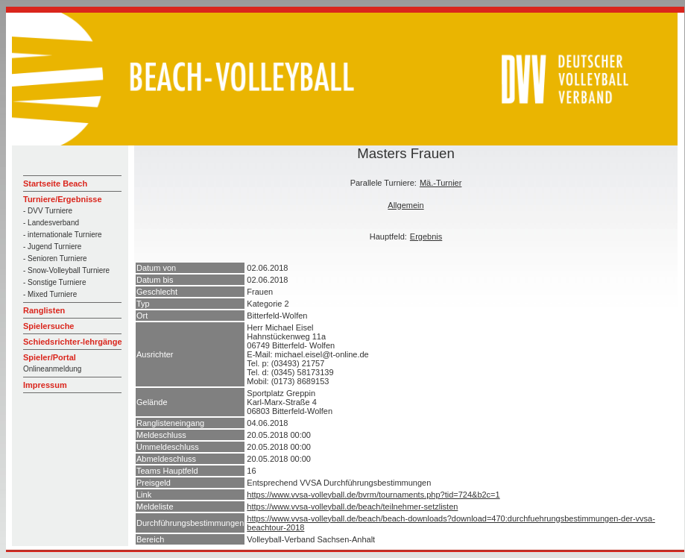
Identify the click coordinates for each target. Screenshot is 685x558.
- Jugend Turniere (52, 246)
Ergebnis (426, 236)
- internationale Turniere (62, 235)
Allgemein (405, 205)
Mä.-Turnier (440, 182)
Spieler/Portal (49, 357)
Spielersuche (48, 326)
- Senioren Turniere (55, 258)
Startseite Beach (55, 183)
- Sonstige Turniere (54, 282)
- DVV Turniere (47, 211)
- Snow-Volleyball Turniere (66, 270)
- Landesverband (51, 223)
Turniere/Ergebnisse (62, 199)
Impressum (45, 384)
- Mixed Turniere (50, 294)
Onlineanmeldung (52, 369)
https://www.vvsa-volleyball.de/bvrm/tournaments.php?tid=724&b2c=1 (373, 494)
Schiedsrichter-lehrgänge (72, 341)
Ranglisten (44, 310)
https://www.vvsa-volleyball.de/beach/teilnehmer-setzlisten (352, 506)
